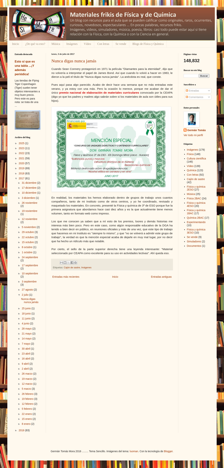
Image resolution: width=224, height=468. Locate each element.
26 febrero (28, 393)
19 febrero (28, 398)
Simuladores (194, 241)
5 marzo (27, 388)
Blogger (168, 451)
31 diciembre (29, 182)
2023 (22, 148)
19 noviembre (29, 210)
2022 (22, 153)
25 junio (26, 308)
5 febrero (27, 408)
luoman (134, 451)
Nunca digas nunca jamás (73, 60)
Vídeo (87, 43)
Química (191, 170)
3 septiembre (29, 281)
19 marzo (27, 378)
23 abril (26, 353)
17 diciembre (29, 187)
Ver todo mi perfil (193, 135)
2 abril (25, 368)
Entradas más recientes (65, 276)
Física (190, 154)
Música (55, 43)
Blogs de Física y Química (148, 43)
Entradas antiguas (161, 276)
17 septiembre (30, 265)
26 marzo (27, 373)
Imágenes (71, 43)
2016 (22, 430)
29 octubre (28, 232)
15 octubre (28, 242)
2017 (22, 178)
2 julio (25, 294)
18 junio (26, 313)
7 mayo (26, 343)
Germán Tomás (196, 130)
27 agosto (28, 289)
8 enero (26, 423)
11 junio (26, 318)
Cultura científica (196, 158)
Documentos (194, 245)
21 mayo (27, 333)
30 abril (26, 348)
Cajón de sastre (72, 267)
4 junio (26, 323)
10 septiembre (30, 273)
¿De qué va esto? (35, 43)
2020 (22, 163)
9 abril (25, 363)
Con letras (103, 43)
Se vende (120, 43)
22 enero (27, 413)
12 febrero (28, 403)
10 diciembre (29, 192)
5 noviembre (29, 227)
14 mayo (27, 338)
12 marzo (27, 383)
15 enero (27, 418)
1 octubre (27, 252)
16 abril (26, 358)
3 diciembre (29, 197)
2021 (22, 158)
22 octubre (28, 237)
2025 (22, 143)
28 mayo (27, 328)
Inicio (15, 43)
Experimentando (196, 222)
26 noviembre (29, 202)
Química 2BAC (195, 217)
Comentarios (194, 97)
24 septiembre (30, 257)
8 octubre (27, 247)
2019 (22, 168)
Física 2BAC (194, 198)
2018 (22, 173)
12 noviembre (29, 219)
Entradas (192, 90)
